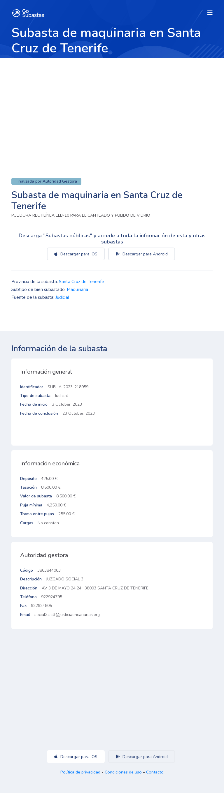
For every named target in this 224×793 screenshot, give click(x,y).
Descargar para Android (142, 254)
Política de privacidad (80, 772)
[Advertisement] (112, 102)
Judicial (62, 297)
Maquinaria (77, 289)
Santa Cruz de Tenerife (81, 282)
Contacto (155, 772)
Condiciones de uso (123, 772)
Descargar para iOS (75, 254)
